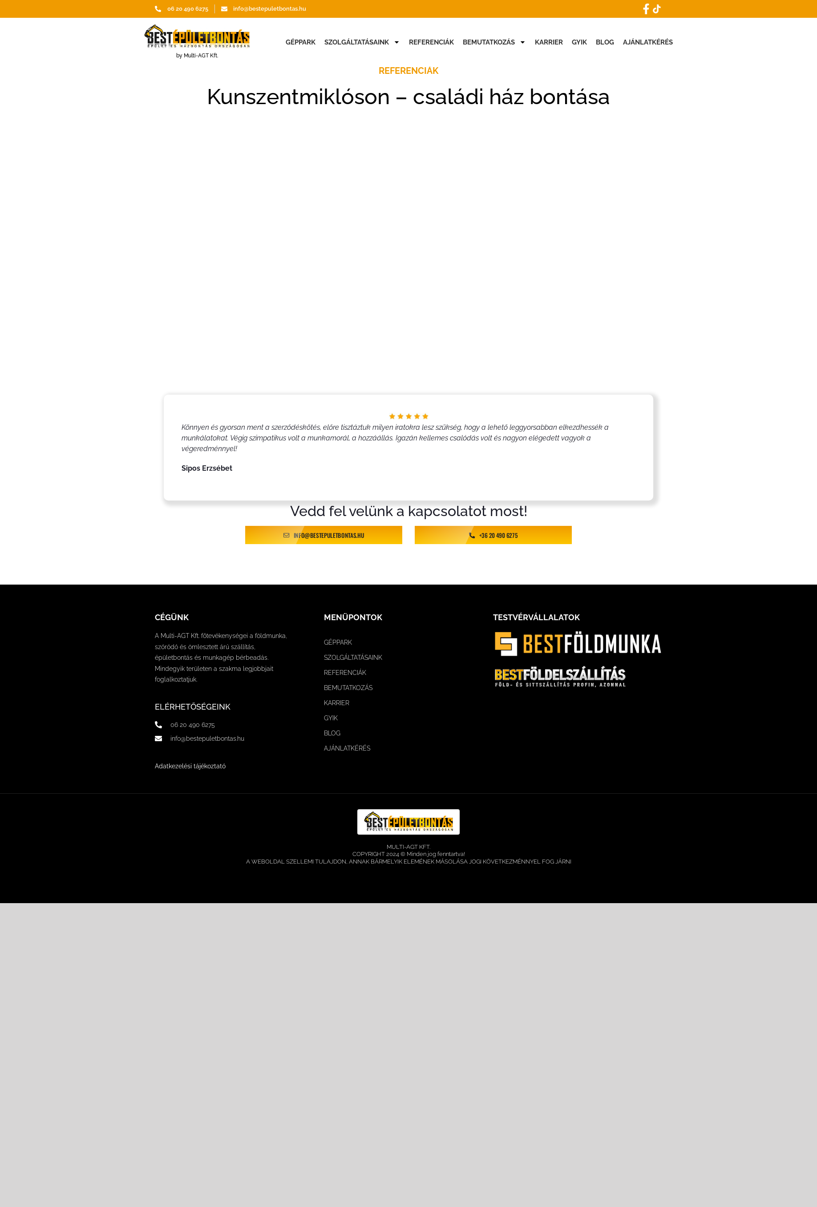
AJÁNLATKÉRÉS (648, 42)
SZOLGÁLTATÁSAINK (362, 42)
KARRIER (549, 42)
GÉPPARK (300, 42)
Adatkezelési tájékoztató (190, 766)
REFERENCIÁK (431, 42)
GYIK (579, 42)
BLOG (605, 42)
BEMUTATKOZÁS (494, 42)
